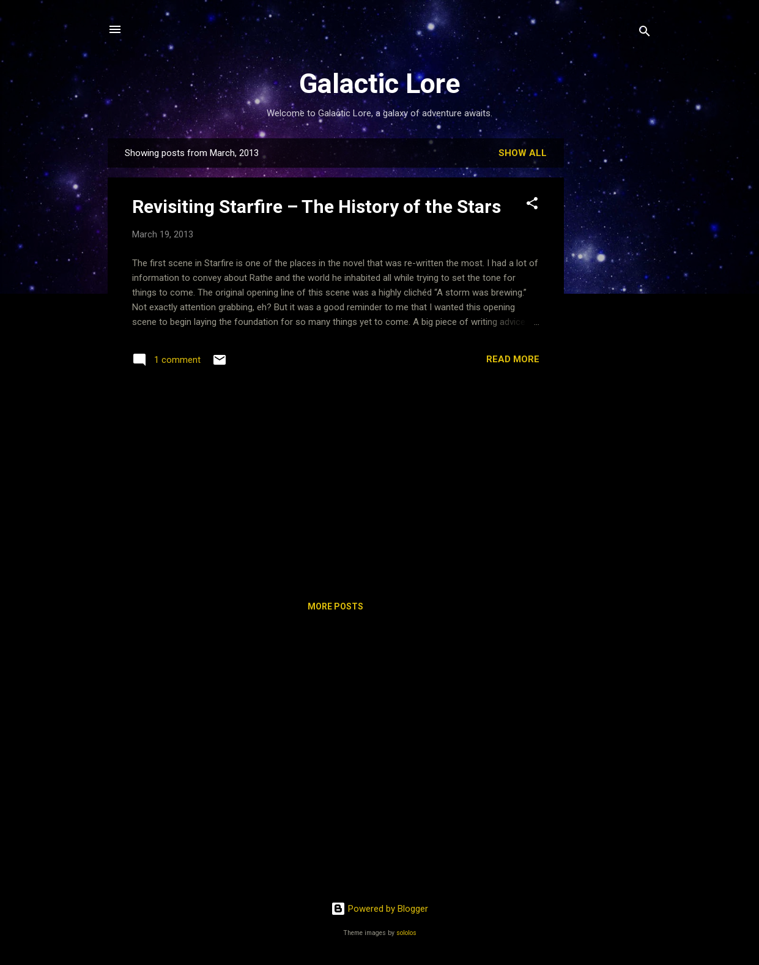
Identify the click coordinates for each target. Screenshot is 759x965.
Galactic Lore (379, 83)
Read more (512, 359)
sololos (406, 933)
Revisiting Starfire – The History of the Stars (316, 206)
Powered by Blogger (379, 908)
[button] (532, 205)
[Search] (644, 33)
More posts (335, 606)
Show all (522, 152)
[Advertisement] (613, 321)
